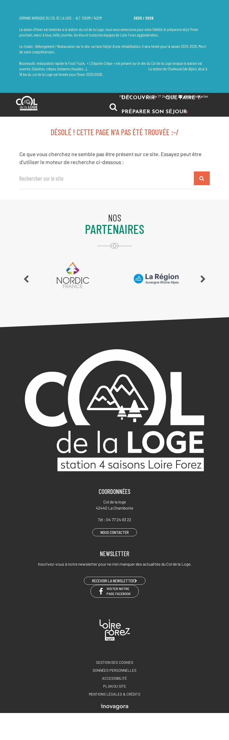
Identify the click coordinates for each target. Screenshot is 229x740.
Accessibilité (114, 678)
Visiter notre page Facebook (115, 591)
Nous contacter (193, 96)
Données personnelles (114, 670)
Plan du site (114, 686)
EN (129, 96)
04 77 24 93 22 (161, 96)
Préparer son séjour (154, 112)
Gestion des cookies (114, 662)
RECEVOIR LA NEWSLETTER (114, 580)
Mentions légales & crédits (114, 694)
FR (121, 96)
